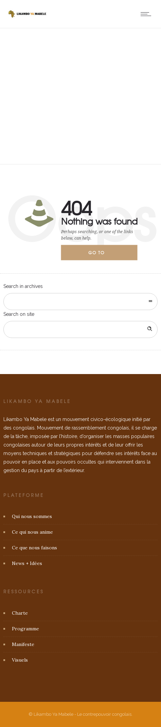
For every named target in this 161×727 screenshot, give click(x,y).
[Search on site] (80, 329)
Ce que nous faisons (34, 548)
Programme (25, 629)
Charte (20, 613)
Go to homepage (102, 254)
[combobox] (80, 301)
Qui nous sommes (32, 516)
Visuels (20, 660)
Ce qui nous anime (32, 532)
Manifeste (23, 644)
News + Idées (27, 563)
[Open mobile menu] (147, 14)
